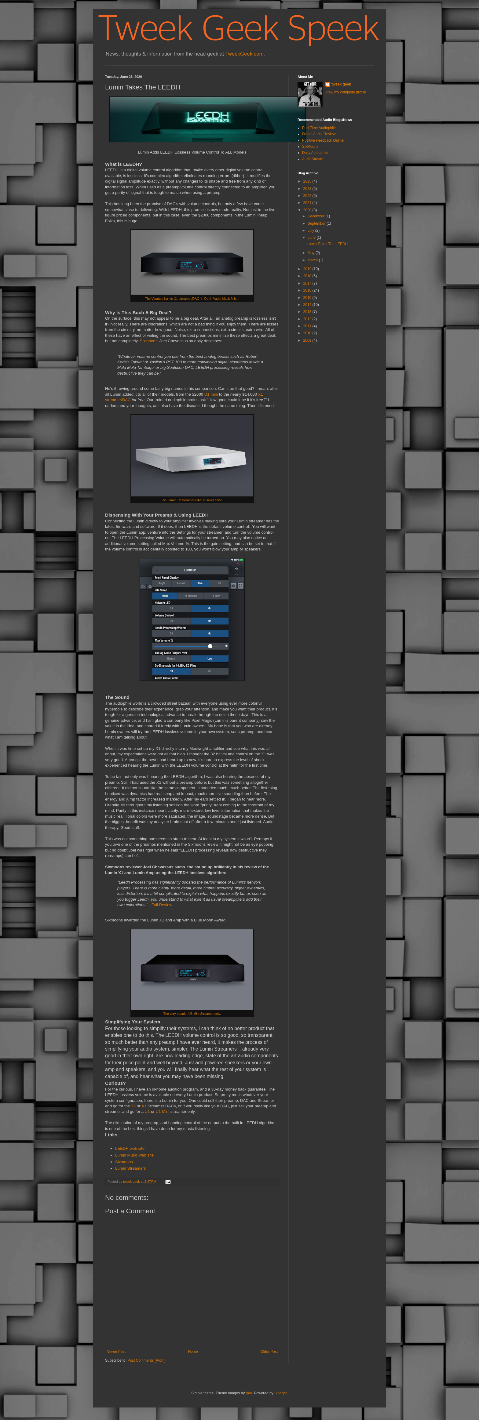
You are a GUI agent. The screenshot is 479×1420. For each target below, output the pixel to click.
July (311, 230)
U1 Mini (163, 1111)
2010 (308, 333)
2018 (308, 276)
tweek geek (341, 84)
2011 (308, 326)
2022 (308, 196)
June (312, 237)
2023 (308, 189)
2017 (308, 283)
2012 (308, 319)
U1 (147, 1111)
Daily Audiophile (315, 153)
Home (193, 1351)
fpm (249, 1393)
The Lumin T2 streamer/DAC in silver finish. (192, 500)
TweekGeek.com (244, 54)
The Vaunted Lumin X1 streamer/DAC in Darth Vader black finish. (192, 298)
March (313, 260)
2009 (308, 340)
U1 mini (211, 394)
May (312, 253)
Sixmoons (148, 341)
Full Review (162, 904)
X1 (143, 1106)
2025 (308, 181)
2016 (308, 290)
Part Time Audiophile (319, 128)
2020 (308, 210)
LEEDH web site (129, 1148)
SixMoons (310, 146)
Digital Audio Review (318, 134)
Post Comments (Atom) (146, 1360)
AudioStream (312, 159)
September (317, 223)
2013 (308, 312)
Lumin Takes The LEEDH (327, 244)
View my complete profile (345, 92)
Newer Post (116, 1351)
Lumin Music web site (134, 1155)
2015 (308, 298)
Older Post (269, 1351)
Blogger (280, 1393)
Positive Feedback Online (323, 140)
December (317, 216)
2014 (308, 305)
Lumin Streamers (130, 1168)
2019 (308, 269)
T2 (133, 1106)
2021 (308, 203)
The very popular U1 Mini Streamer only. (192, 1013)
